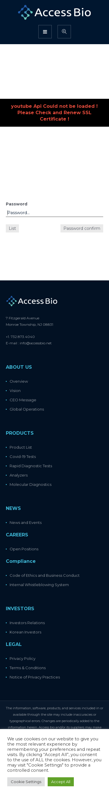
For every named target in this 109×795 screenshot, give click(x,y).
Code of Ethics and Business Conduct (45, 575)
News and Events (26, 522)
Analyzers (19, 475)
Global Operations (27, 409)
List (12, 228)
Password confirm (81, 228)
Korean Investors (25, 632)
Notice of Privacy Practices (35, 677)
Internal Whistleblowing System (39, 584)
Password (16, 204)
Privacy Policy (22, 658)
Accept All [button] (60, 781)
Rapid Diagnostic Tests (31, 465)
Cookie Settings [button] (26, 781)
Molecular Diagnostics (30, 484)
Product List (21, 447)
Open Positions (24, 549)
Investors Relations (27, 622)
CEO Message (23, 400)
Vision (15, 390)
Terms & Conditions (28, 667)
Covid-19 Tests (23, 456)
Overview (19, 381)
